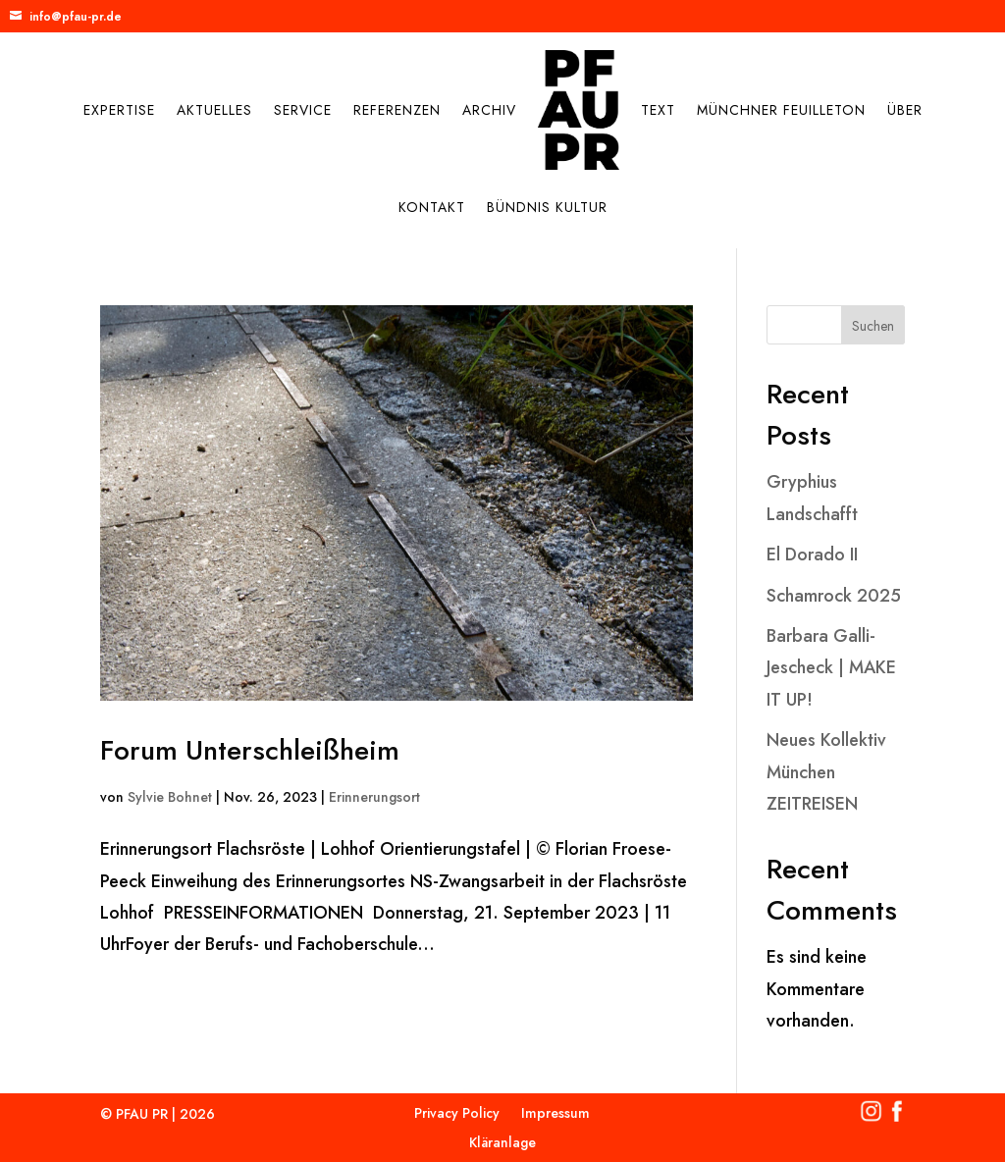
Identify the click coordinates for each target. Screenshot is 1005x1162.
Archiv (489, 110)
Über (905, 110)
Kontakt (431, 207)
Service (303, 110)
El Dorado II (812, 554)
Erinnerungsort (374, 797)
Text (658, 110)
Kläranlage (502, 1144)
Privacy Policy (457, 1114)
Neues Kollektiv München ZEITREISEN (826, 772)
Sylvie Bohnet (170, 797)
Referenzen (397, 110)
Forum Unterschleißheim (249, 750)
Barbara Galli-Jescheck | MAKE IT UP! (831, 668)
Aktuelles (214, 110)
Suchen (873, 326)
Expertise (119, 110)
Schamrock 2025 (834, 595)
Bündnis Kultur (547, 207)
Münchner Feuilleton (781, 110)
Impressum (555, 1114)
